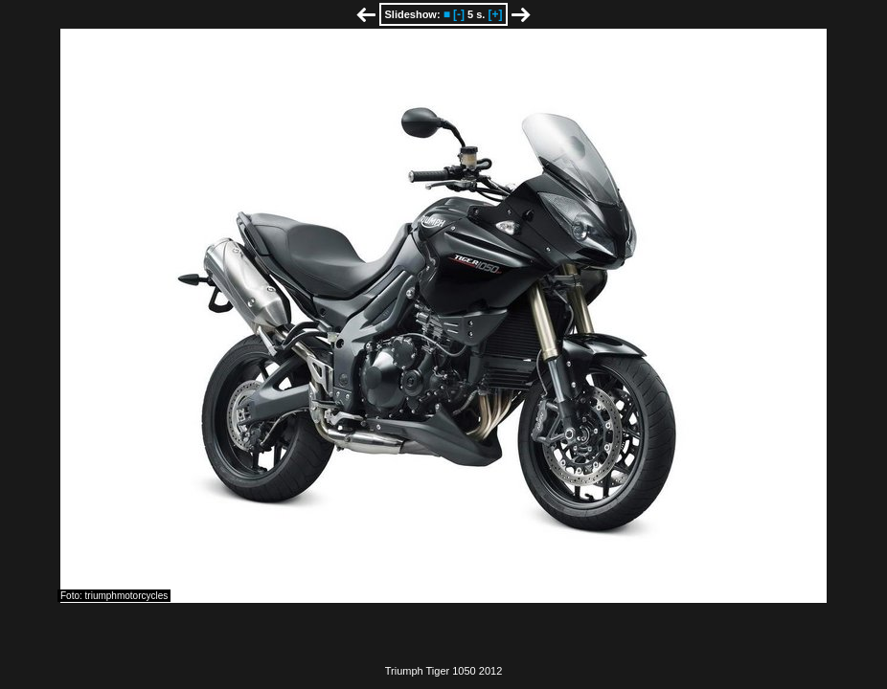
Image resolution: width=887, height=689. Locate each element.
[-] (459, 14)
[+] (495, 14)
